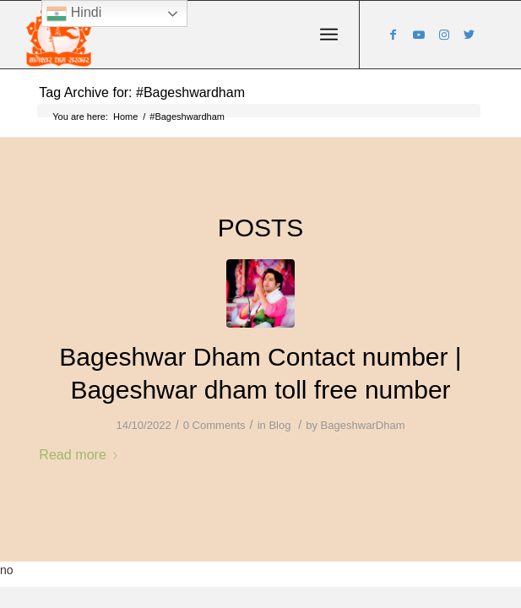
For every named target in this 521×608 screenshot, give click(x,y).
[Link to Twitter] (469, 34)
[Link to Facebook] (393, 34)
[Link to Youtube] (418, 34)
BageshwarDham (363, 425)
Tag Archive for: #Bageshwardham (142, 92)
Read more (81, 454)
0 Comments (214, 425)
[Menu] (329, 34)
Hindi (73, 13)
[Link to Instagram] (444, 34)
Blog (279, 425)
